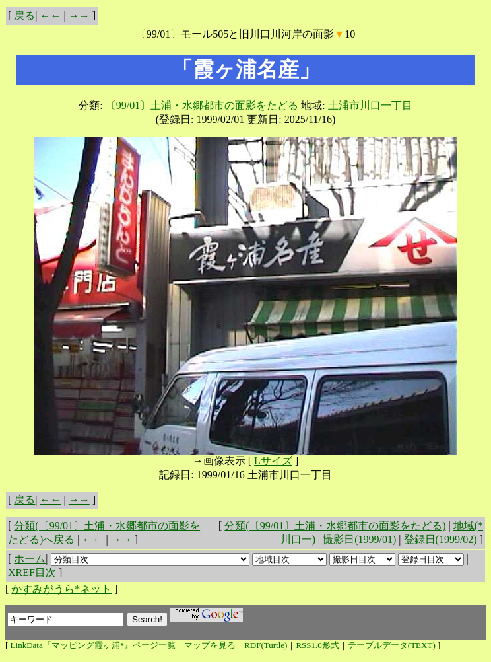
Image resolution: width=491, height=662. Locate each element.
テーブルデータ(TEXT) (392, 645)
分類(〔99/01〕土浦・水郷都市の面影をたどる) (334, 525)
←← (50, 15)
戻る (24, 15)
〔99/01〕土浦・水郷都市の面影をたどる (202, 105)
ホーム (30, 558)
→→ (79, 15)
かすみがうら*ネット (61, 589)
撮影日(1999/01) (359, 539)
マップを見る (210, 645)
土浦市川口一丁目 (370, 105)
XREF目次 (32, 572)
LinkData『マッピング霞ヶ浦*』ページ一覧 (93, 645)
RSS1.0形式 (317, 645)
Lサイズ (273, 460)
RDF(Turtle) (265, 645)
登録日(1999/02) (440, 539)
